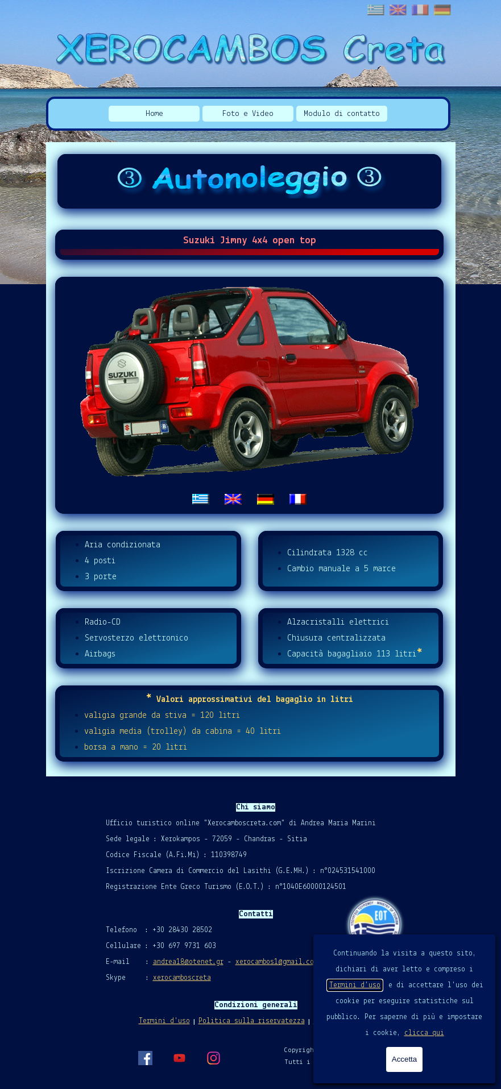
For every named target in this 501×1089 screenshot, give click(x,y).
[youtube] (179, 1058)
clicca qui (424, 1033)
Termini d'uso (354, 985)
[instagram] (213, 1058)
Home (154, 114)
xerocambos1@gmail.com (276, 962)
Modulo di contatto (342, 114)
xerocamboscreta (182, 978)
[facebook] (145, 1058)
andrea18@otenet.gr (188, 962)
